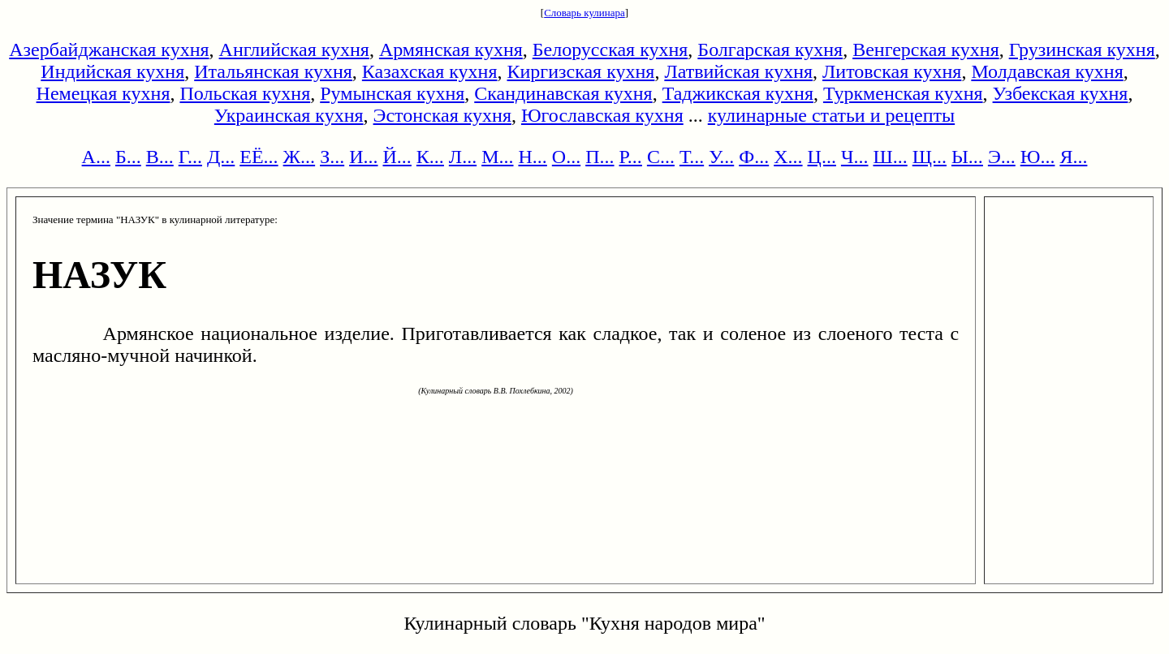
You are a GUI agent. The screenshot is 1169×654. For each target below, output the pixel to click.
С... (661, 156)
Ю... (1037, 156)
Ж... (299, 156)
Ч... (855, 156)
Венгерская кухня (925, 49)
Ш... (891, 156)
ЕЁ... (258, 156)
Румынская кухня (392, 93)
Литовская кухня (891, 71)
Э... (1002, 156)
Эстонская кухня (442, 115)
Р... (630, 156)
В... (160, 156)
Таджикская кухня (737, 93)
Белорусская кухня (610, 49)
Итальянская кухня (273, 71)
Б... (128, 156)
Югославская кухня (602, 115)
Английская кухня (294, 49)
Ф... (754, 156)
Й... (397, 156)
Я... (1073, 156)
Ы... (967, 156)
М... (497, 156)
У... (721, 156)
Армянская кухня (451, 49)
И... (363, 156)
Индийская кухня (112, 71)
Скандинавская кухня (563, 93)
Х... (788, 156)
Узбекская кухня (1060, 93)
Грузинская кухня (1082, 49)
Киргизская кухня (581, 71)
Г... (190, 156)
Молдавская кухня (1047, 71)
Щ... (929, 156)
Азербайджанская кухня (109, 49)
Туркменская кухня (903, 93)
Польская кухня (244, 93)
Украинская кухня (289, 115)
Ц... (822, 156)
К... (430, 156)
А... (96, 156)
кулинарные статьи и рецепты (831, 115)
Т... (691, 156)
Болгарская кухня (770, 49)
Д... (221, 156)
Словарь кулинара (584, 12)
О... (566, 156)
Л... (463, 156)
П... (599, 156)
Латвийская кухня (738, 71)
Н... (532, 156)
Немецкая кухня (103, 93)
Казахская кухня (430, 71)
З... (332, 156)
